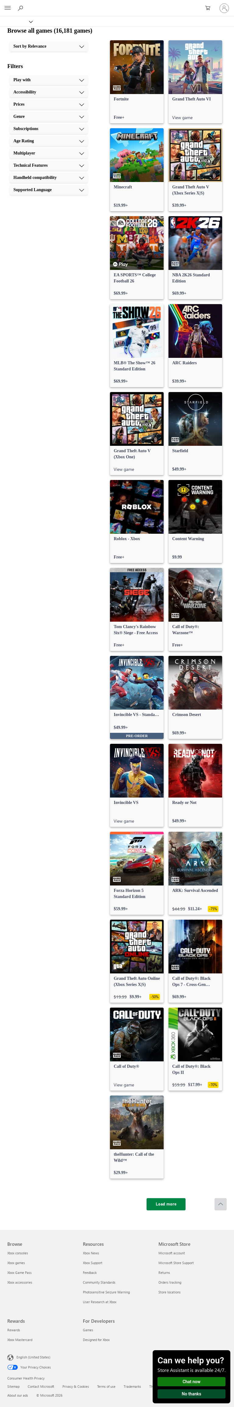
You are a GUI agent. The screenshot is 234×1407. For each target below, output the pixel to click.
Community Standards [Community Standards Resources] (99, 1282)
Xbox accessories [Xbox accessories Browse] (19, 1282)
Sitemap (13, 1386)
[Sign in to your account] (224, 8)
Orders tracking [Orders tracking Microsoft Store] (169, 1282)
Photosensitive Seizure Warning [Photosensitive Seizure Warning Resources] (106, 1292)
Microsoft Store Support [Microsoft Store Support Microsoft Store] (176, 1263)
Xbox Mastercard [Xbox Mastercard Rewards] (19, 1340)
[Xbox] (16, 21)
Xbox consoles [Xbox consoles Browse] (17, 1253)
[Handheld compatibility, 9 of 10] (49, 178)
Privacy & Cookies (75, 1386)
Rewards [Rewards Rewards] (13, 1330)
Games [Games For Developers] (88, 1330)
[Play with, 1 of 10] (49, 80)
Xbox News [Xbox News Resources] (91, 1253)
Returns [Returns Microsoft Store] (164, 1272)
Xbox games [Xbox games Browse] (16, 1263)
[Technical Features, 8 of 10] (49, 165)
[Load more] (166, 1204)
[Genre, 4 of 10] (49, 117)
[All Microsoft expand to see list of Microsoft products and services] (7, 8)
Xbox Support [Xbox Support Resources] (92, 1263)
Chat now (191, 1381)
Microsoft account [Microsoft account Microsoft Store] (171, 1253)
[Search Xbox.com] (21, 8)
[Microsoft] (116, 4)
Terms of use (106, 1386)
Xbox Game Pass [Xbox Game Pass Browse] (19, 1272)
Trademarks (132, 1386)
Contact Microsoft (41, 1386)
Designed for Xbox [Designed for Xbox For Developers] (96, 1340)
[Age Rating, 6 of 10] (49, 141)
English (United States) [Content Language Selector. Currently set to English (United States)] (33, 1357)
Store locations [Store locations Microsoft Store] (169, 1292)
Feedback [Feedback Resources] (90, 1272)
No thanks (191, 1393)
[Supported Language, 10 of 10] (49, 190)
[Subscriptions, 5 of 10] (49, 129)
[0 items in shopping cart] (209, 8)
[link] (137, 81)
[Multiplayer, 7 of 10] (49, 153)
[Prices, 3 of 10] (49, 104)
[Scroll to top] (220, 1204)
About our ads (17, 1395)
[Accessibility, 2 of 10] (49, 92)
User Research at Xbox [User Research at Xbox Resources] (99, 1302)
